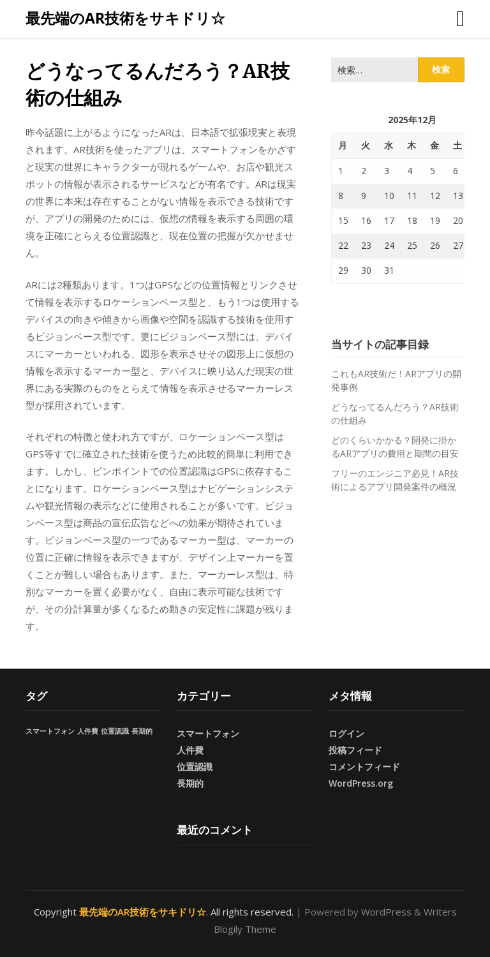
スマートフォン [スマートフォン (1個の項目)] (50, 731)
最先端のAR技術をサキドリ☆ (125, 18)
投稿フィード (355, 750)
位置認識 (194, 766)
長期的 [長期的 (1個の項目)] (141, 731)
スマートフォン (208, 733)
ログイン (346, 733)
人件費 (190, 750)
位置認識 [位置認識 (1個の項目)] (115, 731)
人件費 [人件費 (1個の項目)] (87, 731)
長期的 (190, 783)
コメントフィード (364, 766)
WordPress (386, 911)
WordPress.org (361, 783)
